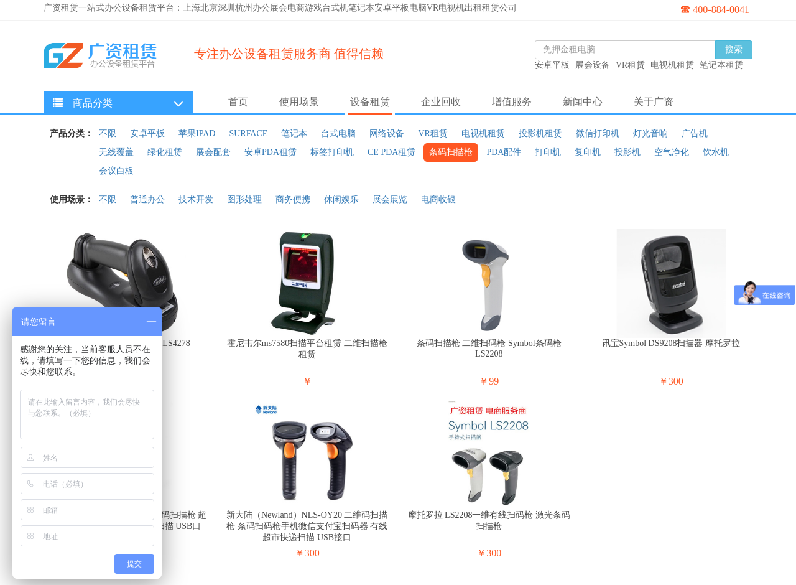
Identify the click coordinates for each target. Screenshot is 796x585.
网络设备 (386, 133)
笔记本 (294, 133)
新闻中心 (583, 101)
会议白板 (116, 171)
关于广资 (653, 101)
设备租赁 (370, 101)
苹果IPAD (196, 133)
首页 (238, 101)
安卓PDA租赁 (270, 152)
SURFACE (248, 133)
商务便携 (292, 199)
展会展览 (390, 199)
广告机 (695, 133)
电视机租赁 (483, 133)
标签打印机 (332, 152)
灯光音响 (650, 133)
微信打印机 (597, 133)
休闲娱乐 (341, 199)
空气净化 (671, 152)
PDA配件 (503, 152)
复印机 (588, 152)
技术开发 (195, 199)
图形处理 (244, 199)
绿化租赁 (164, 152)
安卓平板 (147, 133)
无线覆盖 (116, 152)
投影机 (627, 152)
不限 (107, 133)
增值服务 (512, 101)
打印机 (548, 152)
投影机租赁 (540, 133)
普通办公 (147, 199)
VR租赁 (432, 133)
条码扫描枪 (451, 152)
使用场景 (299, 101)
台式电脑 (338, 133)
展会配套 (213, 152)
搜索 (734, 49)
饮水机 (716, 152)
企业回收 (441, 101)
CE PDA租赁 (391, 152)
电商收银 (438, 199)
